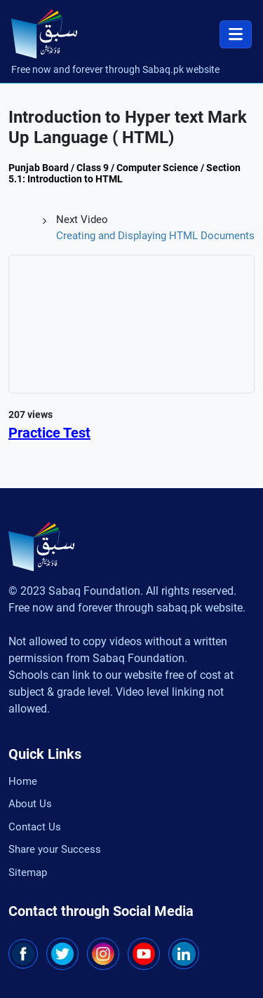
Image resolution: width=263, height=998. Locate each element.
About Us (30, 803)
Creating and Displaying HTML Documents (155, 235)
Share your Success (54, 849)
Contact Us (34, 827)
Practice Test (49, 432)
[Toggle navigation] (236, 34)
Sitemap (27, 872)
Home (22, 781)
